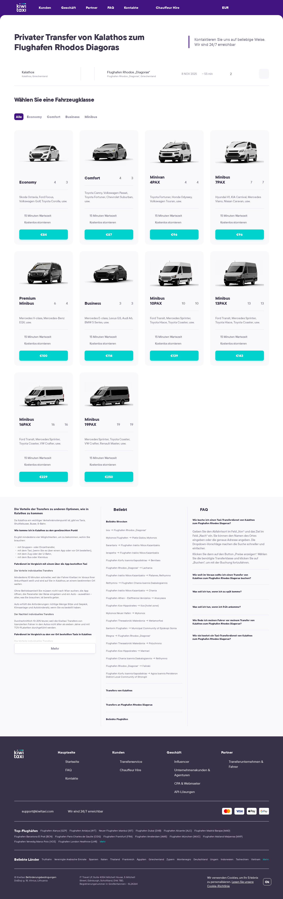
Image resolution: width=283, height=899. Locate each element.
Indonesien (227, 859)
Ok (267, 882)
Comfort (53, 117)
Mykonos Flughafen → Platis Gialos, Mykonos (131, 537)
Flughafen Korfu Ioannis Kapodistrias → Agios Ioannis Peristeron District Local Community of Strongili (142, 675)
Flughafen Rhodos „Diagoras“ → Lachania (129, 567)
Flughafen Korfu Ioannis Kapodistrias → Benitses (133, 560)
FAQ (110, 7)
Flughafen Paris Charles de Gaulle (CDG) (78, 836)
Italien (104, 859)
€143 (239, 356)
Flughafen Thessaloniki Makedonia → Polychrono (134, 643)
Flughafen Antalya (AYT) (83, 830)
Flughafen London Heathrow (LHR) (77, 841)
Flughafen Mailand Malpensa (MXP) (223, 836)
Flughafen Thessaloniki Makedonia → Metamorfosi (134, 620)
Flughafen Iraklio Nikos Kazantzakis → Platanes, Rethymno (138, 575)
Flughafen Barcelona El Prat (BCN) (33, 836)
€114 (109, 356)
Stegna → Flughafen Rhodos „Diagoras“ (128, 635)
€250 (109, 477)
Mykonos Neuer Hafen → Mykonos (125, 613)
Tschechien (242, 859)
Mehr (103, 841)
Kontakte (131, 7)
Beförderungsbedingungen (41, 877)
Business (72, 117)
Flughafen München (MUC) (185, 836)
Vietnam (255, 859)
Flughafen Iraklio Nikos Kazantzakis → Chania (131, 590)
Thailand (115, 859)
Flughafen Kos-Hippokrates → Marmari (128, 650)
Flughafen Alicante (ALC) (178, 830)
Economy (34, 117)
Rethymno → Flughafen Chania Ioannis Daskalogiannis (136, 582)
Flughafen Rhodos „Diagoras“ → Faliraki (128, 665)
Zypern (170, 859)
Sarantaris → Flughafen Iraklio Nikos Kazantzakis (133, 545)
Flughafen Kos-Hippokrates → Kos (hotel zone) (132, 605)
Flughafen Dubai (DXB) (148, 830)
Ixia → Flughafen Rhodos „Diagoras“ (126, 530)
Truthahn (47, 859)
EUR (225, 7)
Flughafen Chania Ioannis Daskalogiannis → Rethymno (136, 658)
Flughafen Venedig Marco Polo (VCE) (35, 841)
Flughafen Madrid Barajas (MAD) (212, 830)
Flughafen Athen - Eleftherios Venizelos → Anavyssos (136, 598)
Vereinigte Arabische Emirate (70, 859)
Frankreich (128, 859)
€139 (174, 356)
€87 (109, 234)
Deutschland (201, 859)
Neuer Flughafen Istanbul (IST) (116, 830)
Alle (19, 117)
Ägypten (141, 859)
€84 (43, 234)
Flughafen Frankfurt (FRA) (118, 836)
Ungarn (214, 859)
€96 (174, 234)
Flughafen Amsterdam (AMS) (151, 836)
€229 (43, 477)
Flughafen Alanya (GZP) (53, 830)
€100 (43, 356)
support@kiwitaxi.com (34, 811)
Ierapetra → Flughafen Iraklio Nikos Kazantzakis (132, 552)
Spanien (93, 859)
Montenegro (184, 859)
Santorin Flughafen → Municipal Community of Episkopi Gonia (141, 628)
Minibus (91, 117)
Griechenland (156, 859)
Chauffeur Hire (163, 7)
